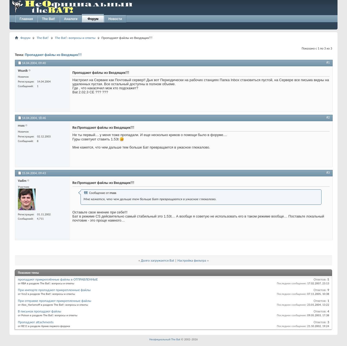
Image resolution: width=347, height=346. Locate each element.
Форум (93, 19)
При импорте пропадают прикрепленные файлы (54, 290)
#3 (328, 172)
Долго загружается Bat (157, 260)
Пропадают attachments (35, 322)
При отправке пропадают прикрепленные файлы (54, 301)
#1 (328, 62)
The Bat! (48, 19)
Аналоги (71, 19)
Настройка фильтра (191, 260)
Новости (115, 19)
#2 (328, 117)
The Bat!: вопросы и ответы (75, 38)
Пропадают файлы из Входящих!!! (53, 54)
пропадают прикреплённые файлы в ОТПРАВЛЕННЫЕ (58, 279)
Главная (26, 19)
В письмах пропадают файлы (39, 311)
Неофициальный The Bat (164, 339)
